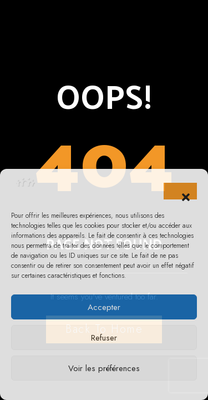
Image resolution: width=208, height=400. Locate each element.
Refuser (104, 338)
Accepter (104, 307)
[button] (180, 191)
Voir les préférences (104, 368)
